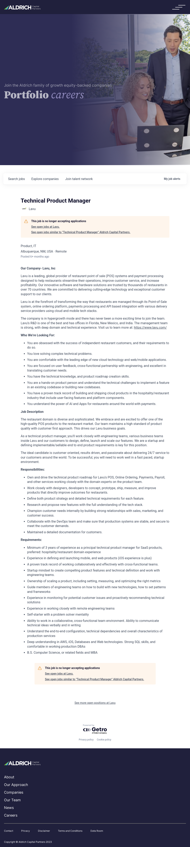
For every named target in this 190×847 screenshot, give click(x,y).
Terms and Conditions (70, 831)
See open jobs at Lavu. (45, 226)
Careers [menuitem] (10, 815)
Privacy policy (86, 739)
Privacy (25, 831)
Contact (8, 831)
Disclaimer (44, 831)
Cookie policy (104, 739)
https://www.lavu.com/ (150, 327)
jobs (16, 179)
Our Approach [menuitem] (16, 785)
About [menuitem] (9, 777)
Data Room (96, 831)
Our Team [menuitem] (12, 800)
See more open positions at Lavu (95, 702)
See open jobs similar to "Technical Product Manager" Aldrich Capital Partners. (80, 232)
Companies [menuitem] (13, 792)
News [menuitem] (9, 808)
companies (45, 179)
